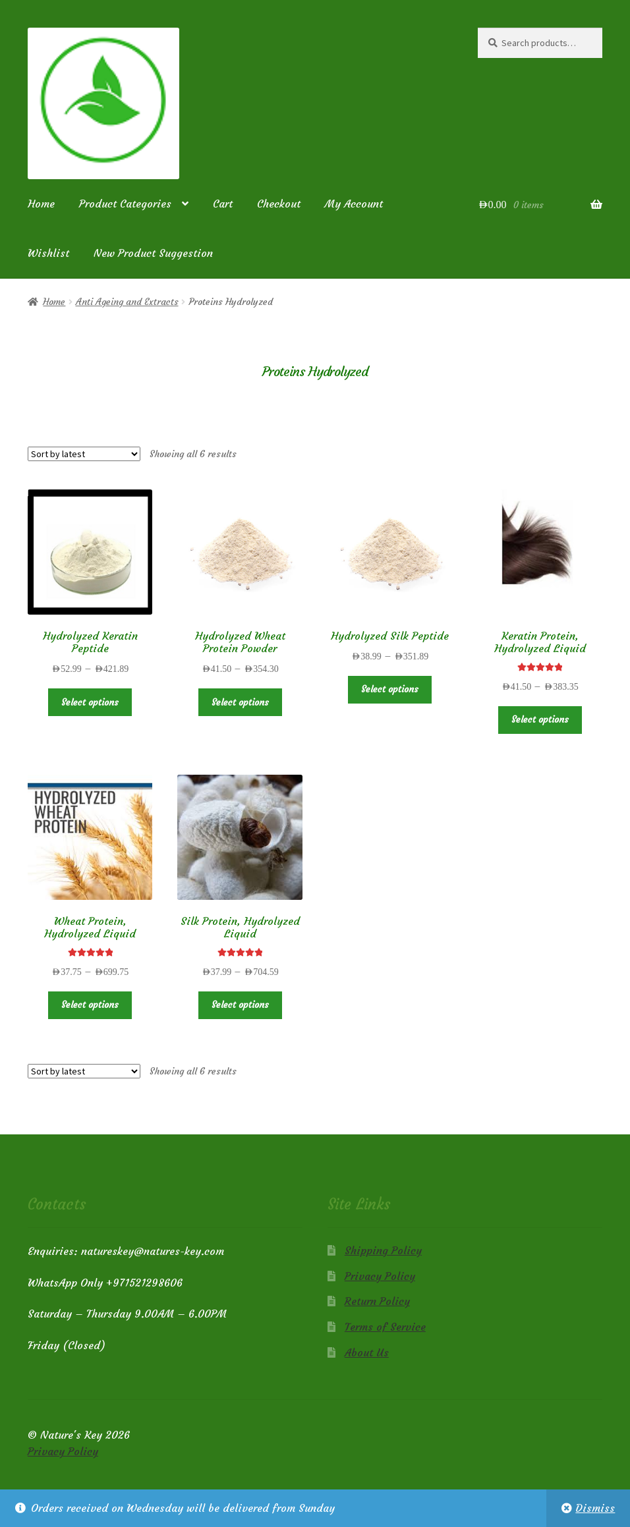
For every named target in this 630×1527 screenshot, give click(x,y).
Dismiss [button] (595, 1507)
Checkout (279, 203)
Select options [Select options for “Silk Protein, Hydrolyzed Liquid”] (240, 1005)
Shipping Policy (383, 1250)
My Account (354, 203)
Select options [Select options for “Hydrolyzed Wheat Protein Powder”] (240, 702)
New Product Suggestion (153, 253)
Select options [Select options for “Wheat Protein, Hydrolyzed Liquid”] (90, 1005)
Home (41, 203)
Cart (223, 203)
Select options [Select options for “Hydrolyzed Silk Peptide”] (389, 689)
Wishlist (48, 253)
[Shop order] (84, 454)
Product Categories (125, 203)
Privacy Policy (380, 1276)
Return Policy (377, 1301)
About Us (367, 1352)
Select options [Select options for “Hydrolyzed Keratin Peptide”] (90, 702)
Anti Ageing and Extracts (127, 302)
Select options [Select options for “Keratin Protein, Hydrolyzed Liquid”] (540, 719)
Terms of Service (385, 1326)
